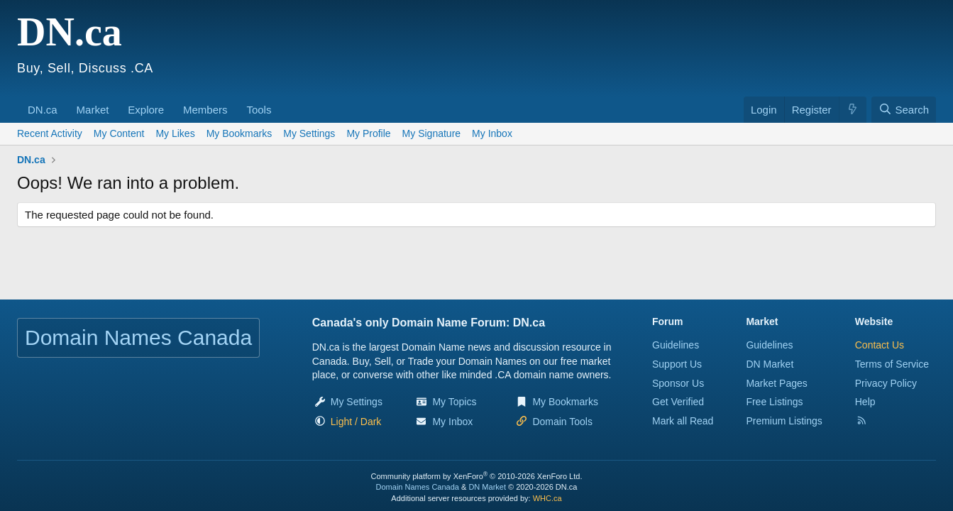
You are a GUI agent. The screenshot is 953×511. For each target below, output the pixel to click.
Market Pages (776, 383)
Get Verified (678, 401)
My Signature (431, 133)
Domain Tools (562, 421)
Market (93, 110)
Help (865, 401)
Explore (146, 110)
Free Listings (774, 401)
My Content (119, 133)
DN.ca (42, 110)
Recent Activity (49, 133)
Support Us (677, 364)
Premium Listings (784, 421)
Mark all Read (682, 421)
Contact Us (879, 345)
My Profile (368, 133)
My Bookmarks (239, 133)
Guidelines (675, 345)
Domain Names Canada (417, 487)
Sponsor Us (678, 383)
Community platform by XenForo (477, 476)
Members (205, 110)
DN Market (769, 364)
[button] (62, 102)
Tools (258, 110)
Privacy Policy (886, 383)
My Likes (174, 133)
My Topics (454, 401)
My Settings (309, 133)
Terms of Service (892, 364)
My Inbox (492, 133)
